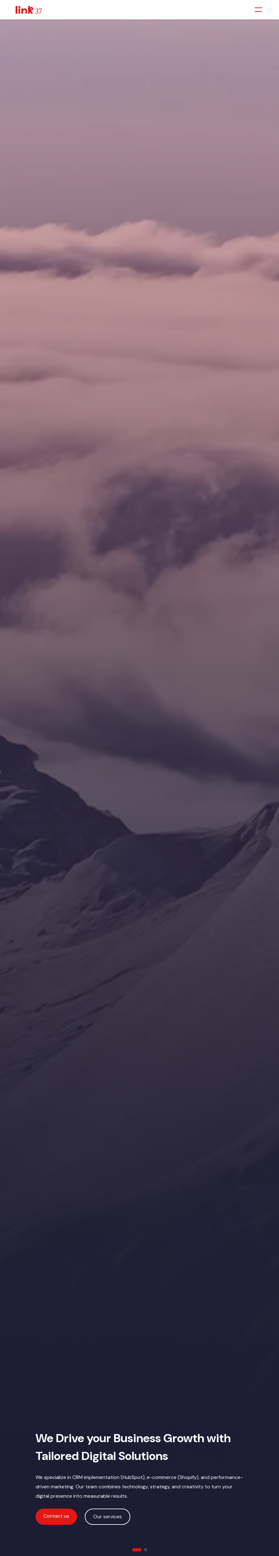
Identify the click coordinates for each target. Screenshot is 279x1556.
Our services (107, 1516)
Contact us (56, 1516)
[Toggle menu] (258, 10)
